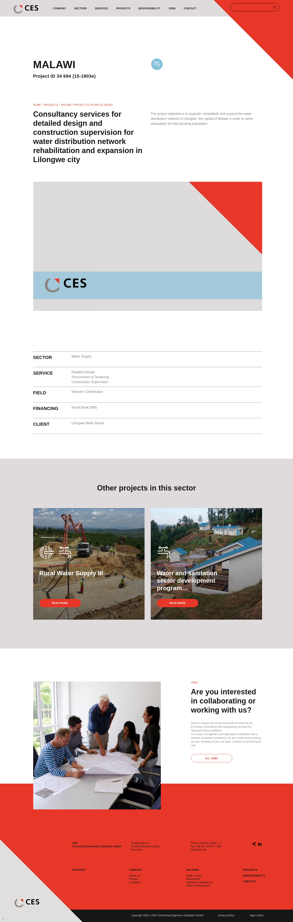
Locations (135, 882)
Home (37, 104)
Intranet (79, 870)
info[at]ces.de (199, 849)
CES (26, 9)
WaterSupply (157, 68)
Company (59, 8)
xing (254, 843)
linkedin (259, 843)
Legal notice (257, 915)
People (133, 879)
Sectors (80, 8)
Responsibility (149, 8)
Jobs (172, 8)
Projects (123, 8)
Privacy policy (226, 915)
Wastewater (193, 879)
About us (134, 875)
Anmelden (3, 918)
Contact (190, 8)
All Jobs (211, 758)
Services (101, 8)
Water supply (194, 875)
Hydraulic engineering (199, 882)
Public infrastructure (198, 885)
